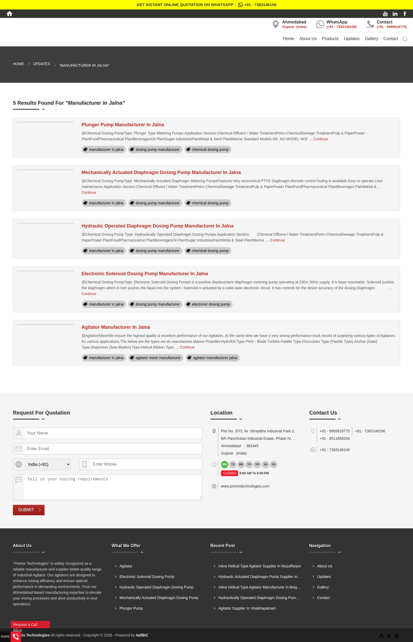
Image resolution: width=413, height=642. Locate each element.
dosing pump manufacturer (158, 149)
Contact (391, 38)
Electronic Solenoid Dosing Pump (147, 577)
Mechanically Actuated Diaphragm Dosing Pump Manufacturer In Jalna (161, 172)
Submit (26, 510)
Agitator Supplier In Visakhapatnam (247, 608)
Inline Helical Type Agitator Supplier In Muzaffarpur (259, 566)
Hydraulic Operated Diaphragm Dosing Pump (157, 587)
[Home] (9, 13)
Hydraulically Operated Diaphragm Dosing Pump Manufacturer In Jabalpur (259, 598)
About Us (308, 38)
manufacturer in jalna (106, 149)
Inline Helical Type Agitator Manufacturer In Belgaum (259, 587)
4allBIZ (142, 635)
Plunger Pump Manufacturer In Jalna (123, 124)
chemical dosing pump (210, 149)
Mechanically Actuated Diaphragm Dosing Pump (159, 598)
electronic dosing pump (211, 304)
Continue (320, 139)
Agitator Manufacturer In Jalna (116, 327)
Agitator (126, 566)
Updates (352, 38)
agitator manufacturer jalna (215, 358)
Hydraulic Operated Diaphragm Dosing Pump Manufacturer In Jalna (158, 226)
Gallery (371, 38)
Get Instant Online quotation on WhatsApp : (206, 4)
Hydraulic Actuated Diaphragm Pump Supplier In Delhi (259, 577)
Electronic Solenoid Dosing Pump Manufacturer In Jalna (145, 273)
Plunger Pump (131, 608)
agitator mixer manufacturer (158, 358)
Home (288, 38)
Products (330, 38)
